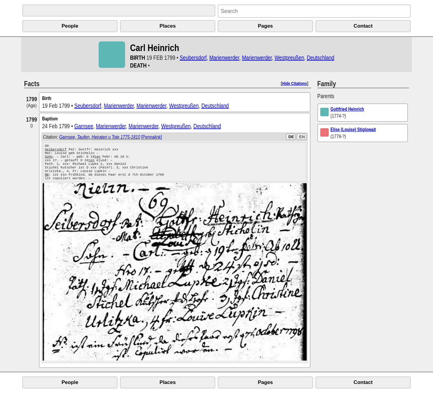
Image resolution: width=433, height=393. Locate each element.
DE (291, 137)
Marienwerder (224, 57)
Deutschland (320, 57)
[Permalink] (151, 137)
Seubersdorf (193, 57)
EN (302, 137)
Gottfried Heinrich (347, 109)
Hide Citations (294, 83)
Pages (265, 26)
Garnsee (83, 125)
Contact (363, 26)
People (70, 26)
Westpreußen (289, 57)
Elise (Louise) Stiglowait (353, 129)
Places (168, 26)
